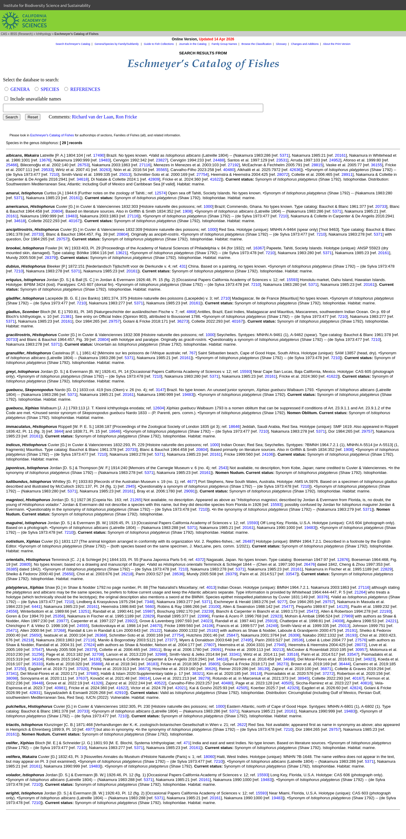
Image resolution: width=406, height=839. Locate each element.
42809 (153, 179)
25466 (11, 165)
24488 (218, 160)
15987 (148, 611)
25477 (287, 606)
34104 (37, 659)
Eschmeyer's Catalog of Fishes (52, 135)
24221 (391, 621)
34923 (369, 659)
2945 (130, 486)
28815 (317, 165)
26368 (100, 635)
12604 (158, 408)
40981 (59, 688)
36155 (376, 165)
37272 (328, 673)
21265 (135, 500)
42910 (120, 692)
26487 (248, 541)
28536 (177, 574)
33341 (234, 654)
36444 (344, 664)
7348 (149, 601)
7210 (53, 174)
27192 (233, 165)
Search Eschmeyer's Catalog (73, 43)
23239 (207, 611)
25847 (232, 635)
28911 (347, 174)
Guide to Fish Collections (159, 43)
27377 (170, 640)
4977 (89, 729)
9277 (281, 601)
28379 (50, 257)
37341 (11, 673)
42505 (241, 688)
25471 (11, 630)
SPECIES (50, 89)
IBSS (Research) (21, 34)
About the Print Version (336, 43)
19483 (104, 160)
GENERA (20, 89)
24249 (271, 625)
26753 (82, 165)
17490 (98, 155)
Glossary (281, 43)
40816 (365, 683)
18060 (209, 756)
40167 (74, 221)
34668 (288, 659)
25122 (155, 630)
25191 (350, 630)
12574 (160, 193)
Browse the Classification (256, 43)
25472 (312, 611)
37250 (19, 668)
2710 (225, 298)
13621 (121, 253)
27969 (347, 616)
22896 (203, 616)
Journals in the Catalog (193, 43)
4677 (191, 481)
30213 (277, 649)
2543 (222, 468)
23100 (214, 606)
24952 (334, 160)
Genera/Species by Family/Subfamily (117, 43)
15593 (292, 279)
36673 (143, 668)
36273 (182, 321)
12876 (342, 559)
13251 (83, 611)
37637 (81, 678)
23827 (161, 160)
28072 (282, 174)
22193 (385, 611)
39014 (144, 678)
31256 (37, 654)
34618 (82, 179)
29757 (62, 239)
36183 (151, 664)
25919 (270, 621)
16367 (258, 248)
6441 (36, 606)
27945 (279, 645)
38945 (303, 678)
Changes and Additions (305, 43)
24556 (11, 611)
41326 (96, 683)
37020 (82, 668)
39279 (203, 678)
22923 (275, 616)
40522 (159, 683)
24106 (267, 454)
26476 (309, 564)
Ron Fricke (126, 116)
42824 (355, 688)
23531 (281, 160)
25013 (124, 174)
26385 (11, 569)
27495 (246, 640)
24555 (82, 625)
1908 (187, 211)
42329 (292, 688)
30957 (360, 649)
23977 (62, 621)
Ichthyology (43, 34)
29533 (47, 169)
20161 (340, 155)
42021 (180, 688)
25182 (212, 630)
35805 (213, 664)
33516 (292, 654)
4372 (199, 559)
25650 (67, 574)
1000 (207, 206)
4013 (210, 587)
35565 (161, 169)
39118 (255, 673)
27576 (360, 640)
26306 (293, 635)
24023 (206, 621)
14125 (341, 606)
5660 (149, 606)
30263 (104, 169)
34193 (94, 659)
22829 (386, 569)
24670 (155, 625)
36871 (325, 668)
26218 (126, 574)
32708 (97, 654)
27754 (202, 174)
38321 (197, 673)
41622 (215, 179)
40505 (286, 683)
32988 (160, 654)
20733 (380, 206)
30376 (322, 597)
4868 (190, 311)
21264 (359, 592)
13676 (44, 160)
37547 (37, 649)
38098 (11, 678)
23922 (130, 621)
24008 (337, 621)
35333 (37, 664)
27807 (209, 645)
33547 (291, 574)
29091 (189, 491)
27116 (144, 165)
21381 (66, 316)
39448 (37, 683)
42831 (35, 692)
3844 (58, 431)
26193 (350, 635)
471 (186, 743)
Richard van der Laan (92, 116)
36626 (210, 668)
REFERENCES (85, 89)
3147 (160, 390)
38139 (263, 668)
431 (182, 266)
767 (192, 353)
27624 (89, 645)
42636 (295, 169)
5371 (284, 155)
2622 (241, 724)
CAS (4, 34)
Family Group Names (224, 43)
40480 (228, 169)
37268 (59, 630)
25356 (58, 616)
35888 (96, 664)
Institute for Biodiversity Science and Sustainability (47, 5)
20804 (56, 211)
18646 (234, 426)
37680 (91, 673)
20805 (24, 564)
